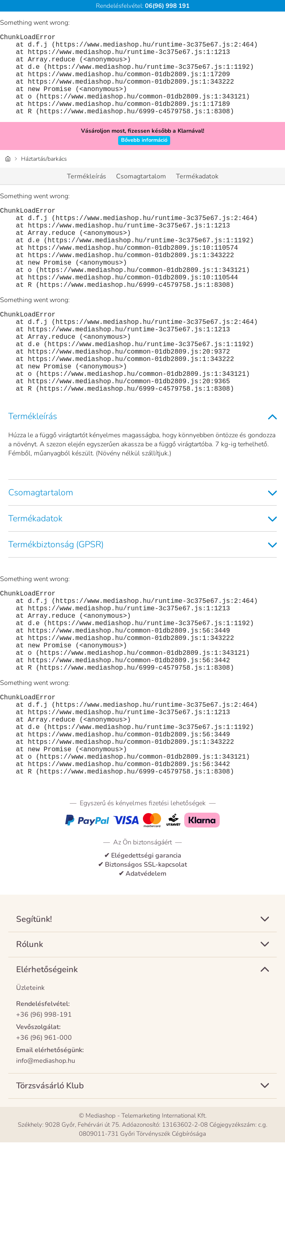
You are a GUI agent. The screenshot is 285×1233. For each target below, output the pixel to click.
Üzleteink (30, 1078)
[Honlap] (8, 177)
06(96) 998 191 (166, 6)
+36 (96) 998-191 (44, 1105)
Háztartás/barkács (44, 177)
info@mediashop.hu (45, 1151)
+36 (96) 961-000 (44, 1128)
